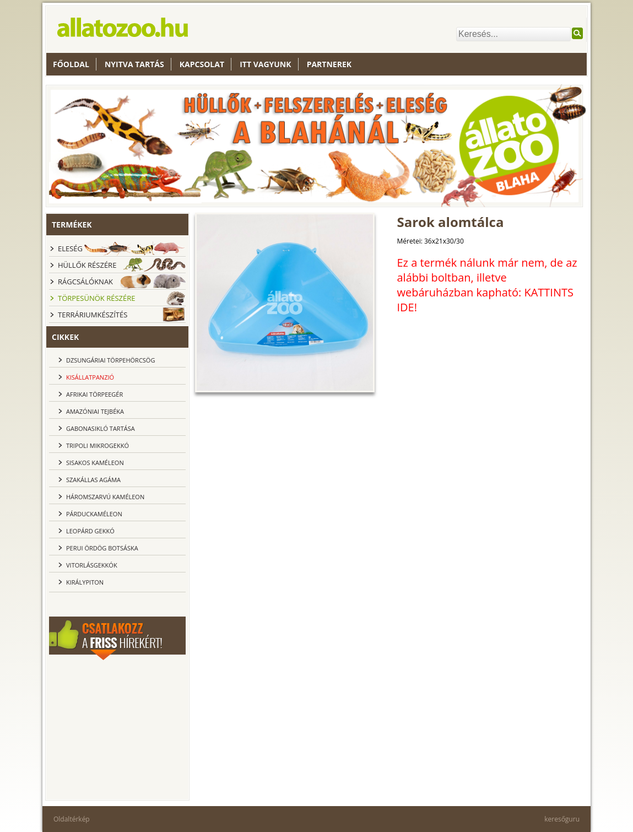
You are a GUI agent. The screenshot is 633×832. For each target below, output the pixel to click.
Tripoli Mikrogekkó (97, 445)
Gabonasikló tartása (100, 428)
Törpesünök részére (96, 298)
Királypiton (85, 582)
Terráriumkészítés (92, 315)
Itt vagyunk (265, 64)
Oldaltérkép (71, 819)
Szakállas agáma (93, 480)
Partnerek (329, 64)
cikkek (65, 337)
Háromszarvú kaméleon (105, 497)
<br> (117, 728)
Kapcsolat (202, 64)
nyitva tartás (134, 64)
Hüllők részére (87, 265)
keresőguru (562, 819)
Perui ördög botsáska (102, 548)
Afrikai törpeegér (94, 394)
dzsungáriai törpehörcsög (110, 360)
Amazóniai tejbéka (95, 411)
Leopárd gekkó (90, 531)
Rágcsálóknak (85, 282)
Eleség (70, 248)
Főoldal (71, 64)
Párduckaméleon (94, 514)
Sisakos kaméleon (95, 462)
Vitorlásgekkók (91, 565)
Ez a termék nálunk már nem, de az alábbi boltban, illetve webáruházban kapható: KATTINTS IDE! (487, 285)
